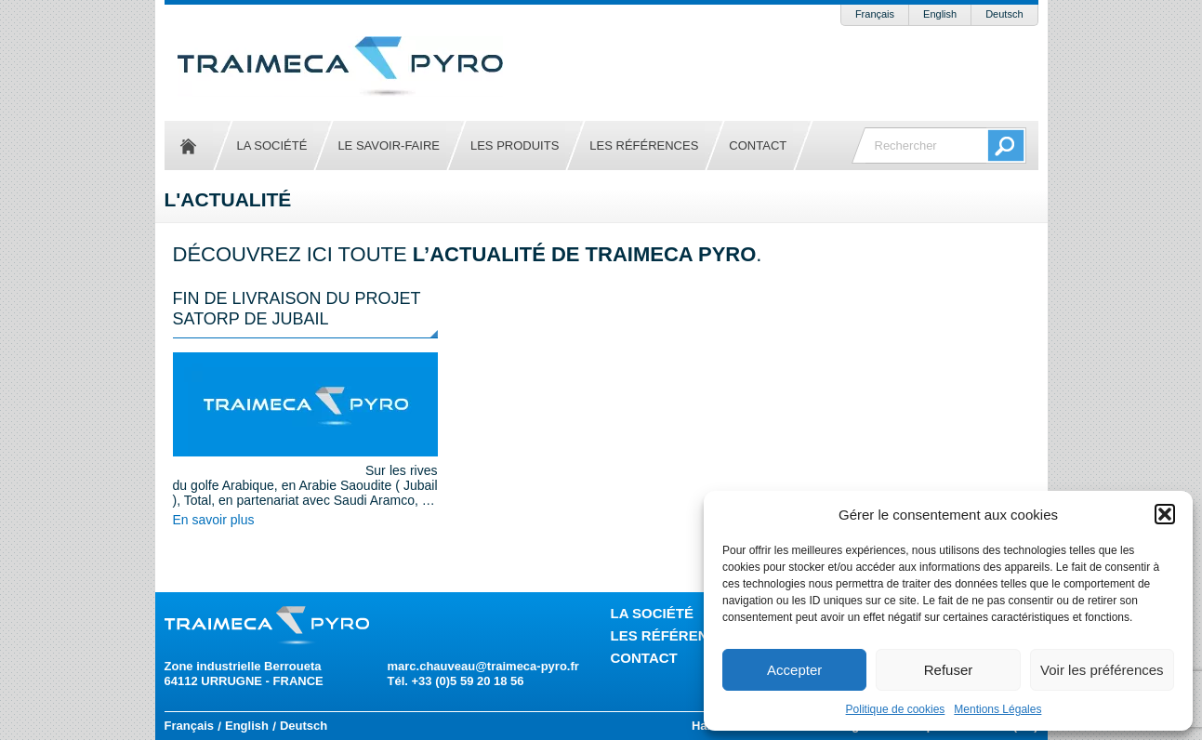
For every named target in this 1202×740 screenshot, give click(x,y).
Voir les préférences (1102, 670)
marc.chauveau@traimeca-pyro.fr (483, 666)
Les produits (514, 145)
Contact (757, 145)
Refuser (948, 670)
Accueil (189, 145)
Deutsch (1004, 14)
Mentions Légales (997, 709)
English (940, 14)
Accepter (794, 670)
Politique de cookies (895, 709)
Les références (643, 145)
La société (272, 145)
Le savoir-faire (388, 145)
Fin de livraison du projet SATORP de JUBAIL (297, 308)
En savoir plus (214, 519)
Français (874, 14)
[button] (1165, 514)
